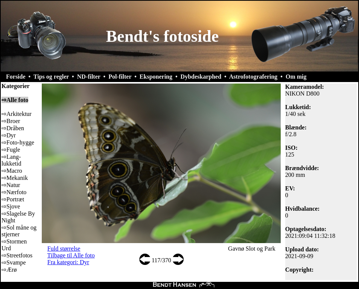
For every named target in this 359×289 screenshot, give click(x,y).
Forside (16, 76)
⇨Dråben (13, 128)
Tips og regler (51, 76)
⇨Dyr (9, 135)
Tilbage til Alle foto (71, 255)
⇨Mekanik (15, 178)
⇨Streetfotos (17, 255)
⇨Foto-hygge (18, 142)
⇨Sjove (11, 206)
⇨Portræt (13, 199)
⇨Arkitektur (17, 114)
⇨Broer (11, 121)
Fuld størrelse (64, 248)
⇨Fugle (11, 149)
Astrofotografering (253, 76)
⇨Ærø (9, 269)
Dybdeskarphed (201, 76)
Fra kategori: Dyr (68, 262)
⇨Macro (12, 170)
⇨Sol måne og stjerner (19, 230)
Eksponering (156, 76)
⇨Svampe (14, 262)
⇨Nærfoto (14, 192)
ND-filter (88, 76)
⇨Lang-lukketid (11, 160)
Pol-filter (119, 76)
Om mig (296, 76)
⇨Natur (11, 185)
